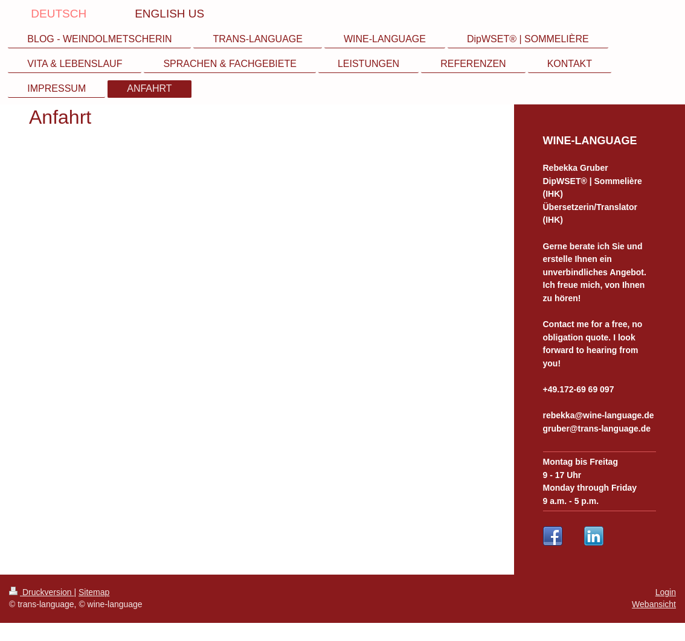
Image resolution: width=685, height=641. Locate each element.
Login (665, 592)
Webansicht (654, 604)
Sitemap (94, 592)
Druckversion (41, 592)
